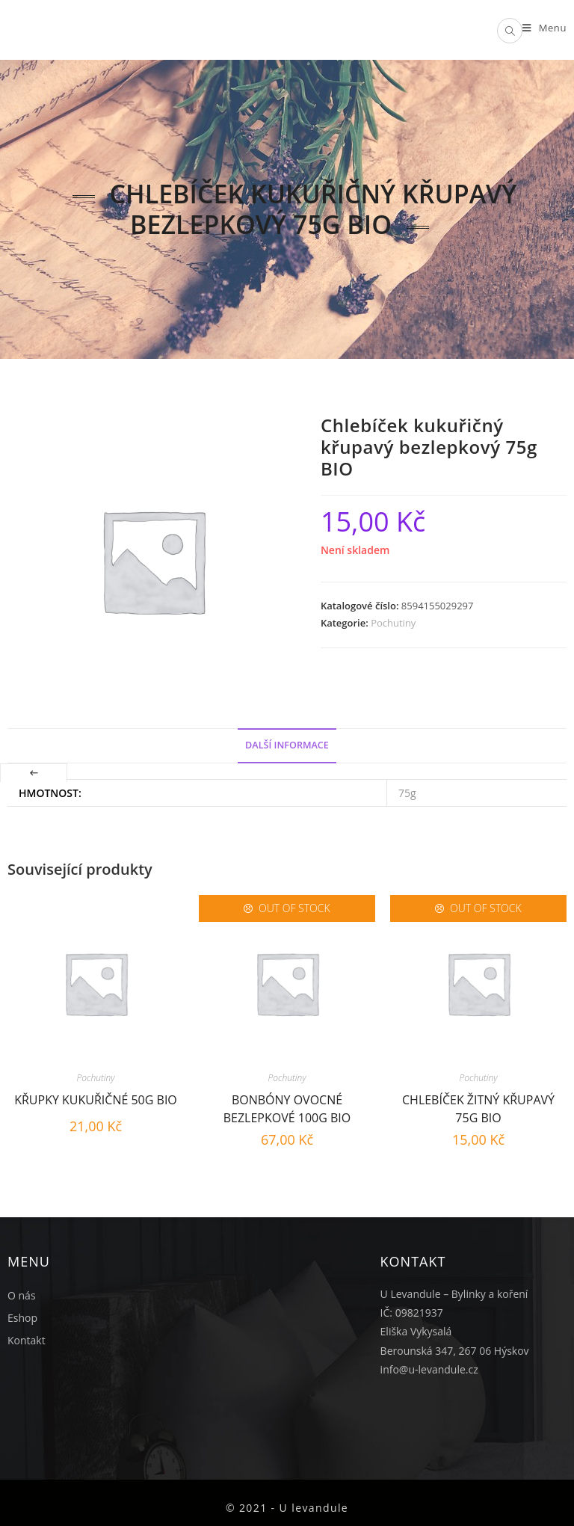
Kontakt (26, 1340)
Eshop (22, 1318)
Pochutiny (393, 623)
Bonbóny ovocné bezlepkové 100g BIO (287, 1107)
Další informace (287, 745)
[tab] (287, 746)
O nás (21, 1295)
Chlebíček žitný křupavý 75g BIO (478, 1107)
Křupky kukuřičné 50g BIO (95, 1100)
